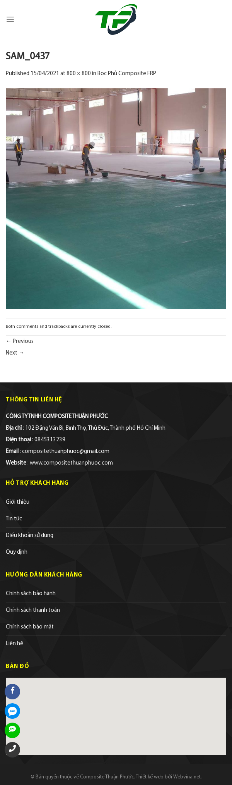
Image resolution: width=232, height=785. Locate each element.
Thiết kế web (150, 777)
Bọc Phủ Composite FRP (126, 74)
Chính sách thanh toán (33, 610)
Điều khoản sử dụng (29, 536)
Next (15, 353)
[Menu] (10, 19)
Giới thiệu (17, 502)
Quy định (16, 552)
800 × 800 (79, 74)
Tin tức (14, 519)
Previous (20, 341)
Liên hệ (14, 644)
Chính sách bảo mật (30, 627)
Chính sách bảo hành (31, 594)
